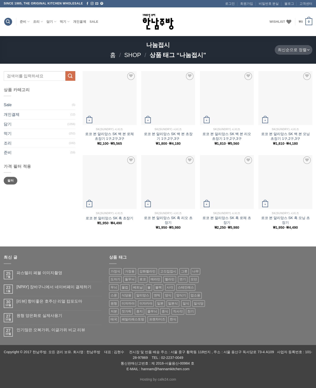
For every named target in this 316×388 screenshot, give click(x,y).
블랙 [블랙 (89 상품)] (158, 287)
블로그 (289, 3)
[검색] (8, 22)
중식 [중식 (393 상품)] (165, 311)
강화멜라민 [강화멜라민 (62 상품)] (147, 271)
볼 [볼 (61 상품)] (149, 287)
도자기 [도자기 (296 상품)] (115, 279)
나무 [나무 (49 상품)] (195, 271)
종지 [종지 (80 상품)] (139, 311)
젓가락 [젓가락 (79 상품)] (126, 311)
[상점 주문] (293, 50)
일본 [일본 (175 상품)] (160, 303)
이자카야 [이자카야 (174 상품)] (145, 303)
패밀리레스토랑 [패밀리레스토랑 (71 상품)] (133, 319)
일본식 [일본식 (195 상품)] (173, 303)
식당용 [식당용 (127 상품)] (126, 295)
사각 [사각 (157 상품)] (170, 287)
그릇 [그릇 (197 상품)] (184, 271)
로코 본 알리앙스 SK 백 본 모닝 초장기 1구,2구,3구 (285, 136)
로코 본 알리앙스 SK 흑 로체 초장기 (226, 220)
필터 (10, 180)
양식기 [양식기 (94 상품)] (181, 295)
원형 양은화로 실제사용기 (39, 315)
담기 (51, 21)
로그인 (230, 3)
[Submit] (70, 76)
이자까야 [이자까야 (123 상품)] (128, 303)
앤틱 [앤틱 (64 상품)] (157, 295)
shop (132, 55)
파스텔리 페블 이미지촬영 (39, 273)
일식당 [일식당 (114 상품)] (198, 303)
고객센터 (305, 3)
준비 (25, 21)
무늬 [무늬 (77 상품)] (114, 287)
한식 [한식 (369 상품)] (173, 319)
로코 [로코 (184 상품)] (142, 279)
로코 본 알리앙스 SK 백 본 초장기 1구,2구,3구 (168, 136)
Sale (94, 21)
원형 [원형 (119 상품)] (114, 303)
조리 (38, 21)
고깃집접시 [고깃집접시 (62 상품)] (168, 271)
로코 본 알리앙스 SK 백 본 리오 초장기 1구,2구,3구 (226, 136)
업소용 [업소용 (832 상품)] (195, 295)
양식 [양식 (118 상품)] (168, 295)
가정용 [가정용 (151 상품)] (130, 271)
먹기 (65, 21)
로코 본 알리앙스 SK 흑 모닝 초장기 (285, 220)
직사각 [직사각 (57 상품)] (178, 311)
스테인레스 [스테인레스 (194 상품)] (186, 287)
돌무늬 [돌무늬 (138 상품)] (130, 279)
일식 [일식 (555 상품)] (186, 303)
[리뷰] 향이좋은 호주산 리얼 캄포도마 (49, 301)
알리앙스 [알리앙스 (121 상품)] (142, 295)
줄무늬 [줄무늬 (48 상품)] (152, 311)
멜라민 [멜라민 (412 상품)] (170, 279)
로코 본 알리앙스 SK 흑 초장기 (109, 218)
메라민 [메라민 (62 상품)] (155, 279)
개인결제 (79, 21)
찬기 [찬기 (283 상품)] (190, 311)
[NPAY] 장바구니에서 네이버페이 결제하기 (54, 287)
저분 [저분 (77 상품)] (114, 311)
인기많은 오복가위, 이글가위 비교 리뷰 (51, 330)
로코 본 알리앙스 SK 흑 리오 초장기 (168, 220)
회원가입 (246, 3)
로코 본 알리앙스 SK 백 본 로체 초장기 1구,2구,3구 (109, 136)
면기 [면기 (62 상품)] (182, 279)
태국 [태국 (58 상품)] (114, 319)
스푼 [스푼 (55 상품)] (114, 295)
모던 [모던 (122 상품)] (194, 279)
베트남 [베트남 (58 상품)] (138, 287)
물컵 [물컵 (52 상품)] (125, 287)
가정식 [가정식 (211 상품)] (115, 271)
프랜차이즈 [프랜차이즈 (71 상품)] (157, 319)
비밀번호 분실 (269, 3)
